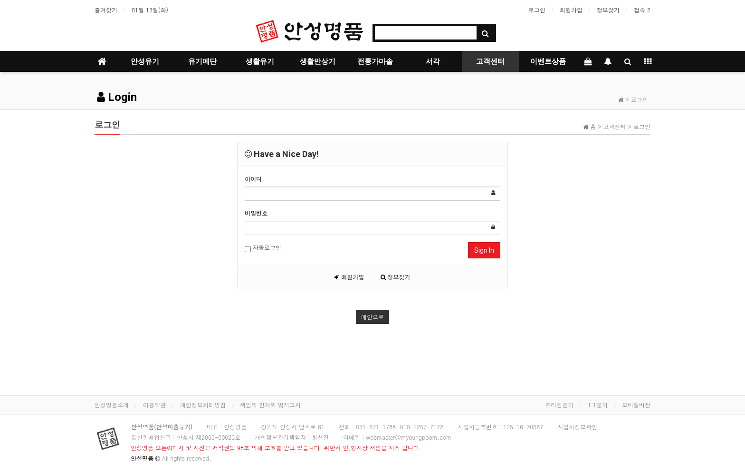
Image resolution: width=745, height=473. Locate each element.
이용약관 (154, 405)
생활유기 (260, 61)
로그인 (536, 10)
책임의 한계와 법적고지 (270, 405)
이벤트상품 (548, 61)
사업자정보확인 (577, 427)
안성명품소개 (112, 405)
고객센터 (490, 61)
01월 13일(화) (150, 10)
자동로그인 (263, 247)
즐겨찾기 (106, 10)
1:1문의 (598, 405)
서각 (433, 61)
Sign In (484, 250)
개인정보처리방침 (203, 405)
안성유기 (145, 61)
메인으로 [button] (372, 317)
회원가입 (571, 10)
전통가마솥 (375, 61)
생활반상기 (317, 61)
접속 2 (642, 10)
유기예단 (202, 61)
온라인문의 (559, 405)
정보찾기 (608, 10)
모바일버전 (636, 405)
